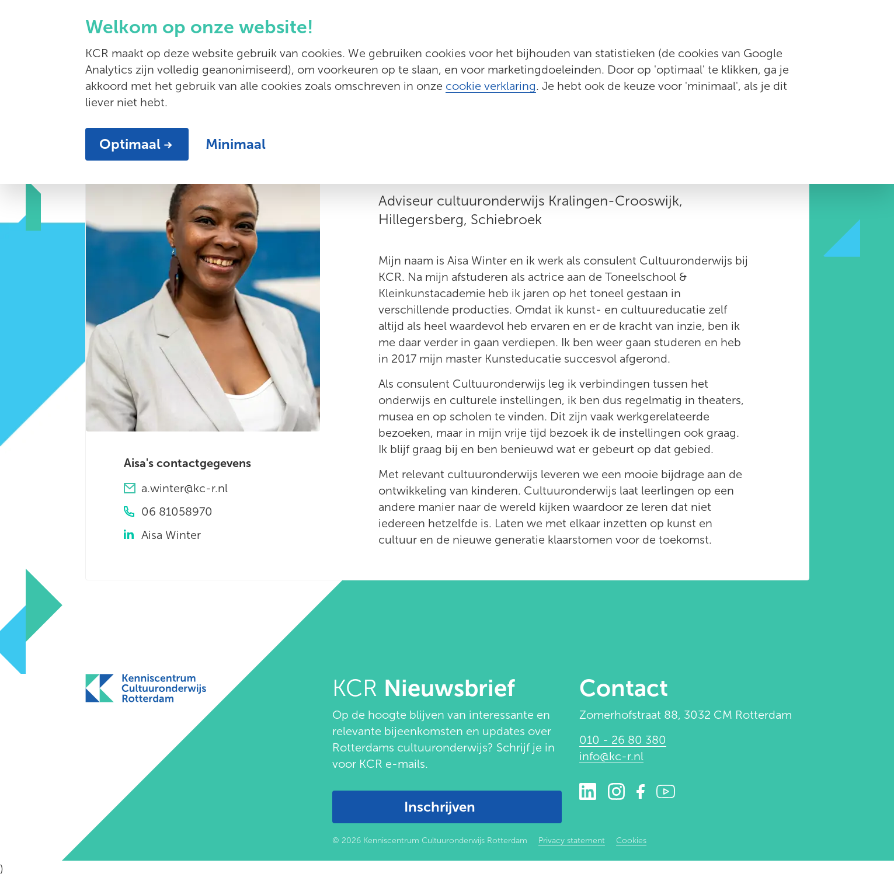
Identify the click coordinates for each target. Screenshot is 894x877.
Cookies (631, 840)
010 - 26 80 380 (622, 740)
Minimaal (236, 143)
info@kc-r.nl (611, 756)
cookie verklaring (491, 86)
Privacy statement (571, 840)
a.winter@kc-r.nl (184, 488)
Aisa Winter (171, 535)
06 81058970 (177, 511)
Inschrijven (439, 806)
